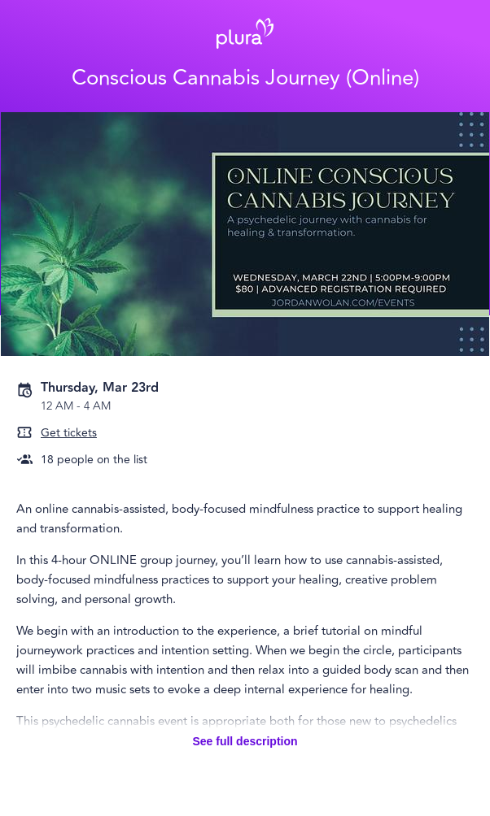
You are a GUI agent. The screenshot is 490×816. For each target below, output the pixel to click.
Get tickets (69, 432)
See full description (244, 741)
